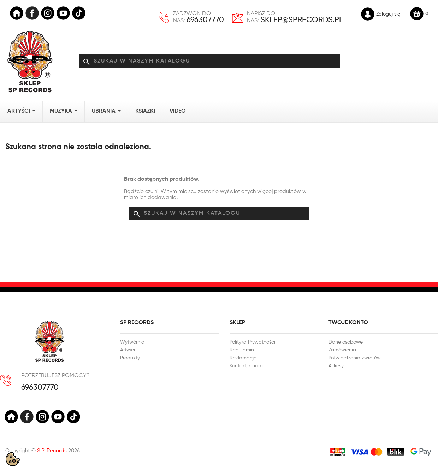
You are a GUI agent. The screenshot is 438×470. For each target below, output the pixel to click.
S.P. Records (52, 450)
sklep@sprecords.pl (301, 20)
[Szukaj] (209, 61)
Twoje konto (348, 323)
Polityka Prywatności (252, 342)
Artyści (127, 349)
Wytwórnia (132, 342)
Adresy (336, 365)
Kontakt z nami (247, 365)
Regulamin (242, 349)
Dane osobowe (345, 342)
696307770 (205, 20)
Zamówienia (342, 349)
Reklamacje (243, 358)
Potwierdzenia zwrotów (354, 358)
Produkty (130, 358)
